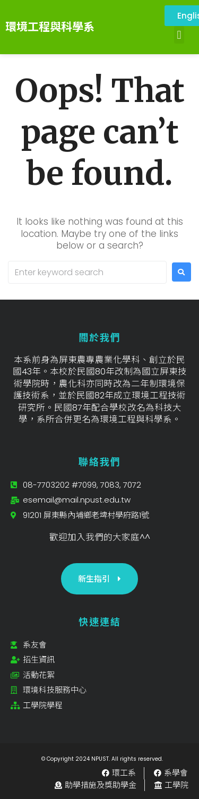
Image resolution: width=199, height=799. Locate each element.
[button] (179, 35)
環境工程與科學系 (49, 27)
